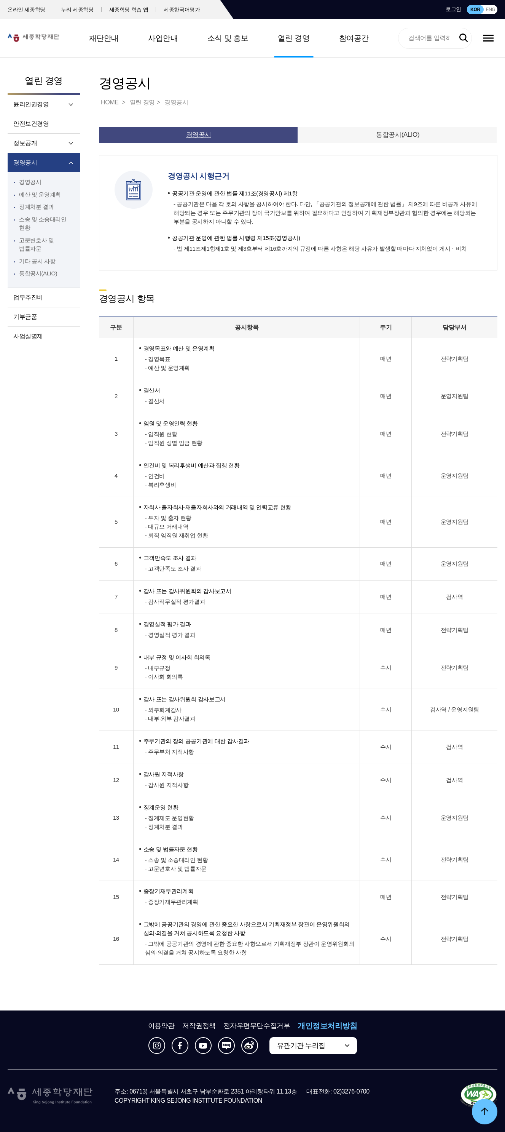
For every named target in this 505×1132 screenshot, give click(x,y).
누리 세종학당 (77, 9)
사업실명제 (28, 336)
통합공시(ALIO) (38, 273)
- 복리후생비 (160, 484)
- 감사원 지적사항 (167, 785)
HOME (110, 102)
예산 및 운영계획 (40, 194)
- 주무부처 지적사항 (169, 751)
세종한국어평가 (182, 9)
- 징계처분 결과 (164, 826)
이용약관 (161, 1025)
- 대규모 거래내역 (167, 526)
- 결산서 (155, 401)
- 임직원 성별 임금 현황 (173, 443)
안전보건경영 (31, 123)
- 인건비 (155, 476)
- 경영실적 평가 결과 (170, 635)
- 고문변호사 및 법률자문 (176, 868)
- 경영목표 (157, 359)
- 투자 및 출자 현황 (168, 518)
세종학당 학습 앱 (128, 9)
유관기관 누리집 (301, 1045)
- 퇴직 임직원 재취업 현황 (176, 535)
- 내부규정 (157, 668)
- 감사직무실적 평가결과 (175, 601)
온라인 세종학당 (26, 9)
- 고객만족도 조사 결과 (173, 568)
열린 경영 (293, 38)
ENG (490, 9)
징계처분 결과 (36, 206)
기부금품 (25, 316)
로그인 (453, 9)
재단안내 (104, 38)
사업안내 (163, 38)
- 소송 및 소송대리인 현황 (176, 860)
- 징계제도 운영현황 (169, 818)
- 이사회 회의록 (164, 676)
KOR (475, 9)
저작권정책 (199, 1025)
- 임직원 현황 (161, 434)
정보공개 (25, 143)
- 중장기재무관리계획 (171, 902)
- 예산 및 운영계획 (167, 368)
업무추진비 (28, 297)
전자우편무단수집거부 (256, 1025)
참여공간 (354, 38)
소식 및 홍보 (228, 38)
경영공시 (25, 162)
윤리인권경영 (31, 104)
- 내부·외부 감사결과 (170, 718)
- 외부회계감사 (163, 710)
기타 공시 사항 (37, 261)
